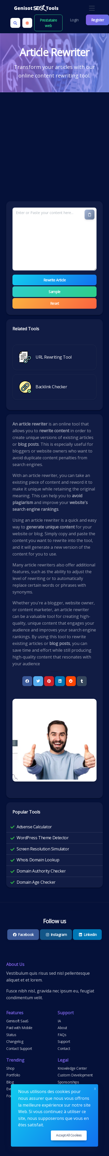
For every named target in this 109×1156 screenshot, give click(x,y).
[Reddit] (71, 681)
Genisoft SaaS (17, 1020)
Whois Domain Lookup (38, 860)
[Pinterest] (49, 681)
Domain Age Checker (36, 882)
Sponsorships (68, 1082)
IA (59, 1020)
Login (74, 19)
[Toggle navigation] (92, 8)
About (62, 1027)
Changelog (14, 1041)
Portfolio (13, 1075)
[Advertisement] (48, 150)
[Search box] (15, 23)
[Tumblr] (82, 681)
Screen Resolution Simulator (43, 849)
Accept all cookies (68, 1135)
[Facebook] (27, 681)
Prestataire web (48, 23)
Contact (64, 1048)
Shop (10, 1068)
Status (11, 1034)
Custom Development (75, 1075)
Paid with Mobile (19, 1027)
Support (64, 1041)
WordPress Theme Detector (43, 838)
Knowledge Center (72, 1068)
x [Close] (95, 1088)
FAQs (62, 1034)
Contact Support (19, 1048)
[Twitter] (38, 681)
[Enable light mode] (27, 23)
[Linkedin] (60, 681)
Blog (9, 1082)
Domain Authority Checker (41, 871)
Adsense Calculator (34, 827)
